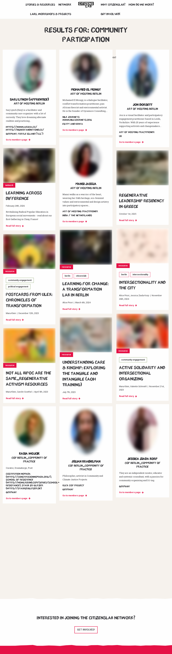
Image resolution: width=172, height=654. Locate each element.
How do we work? (141, 4)
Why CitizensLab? (113, 4)
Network (64, 4)
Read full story (13, 226)
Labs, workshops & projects (50, 14)
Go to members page (16, 139)
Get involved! (110, 14)
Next (113, 57)
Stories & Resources (40, 4)
